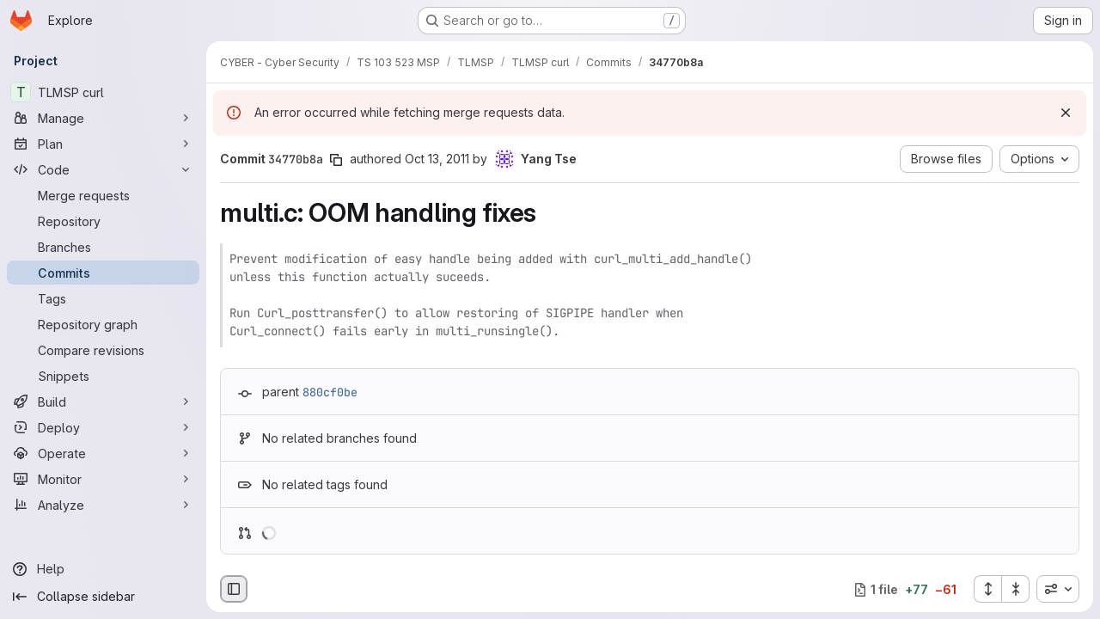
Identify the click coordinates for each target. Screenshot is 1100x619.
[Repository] (103, 221)
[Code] (103, 169)
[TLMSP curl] (103, 92)
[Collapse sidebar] (103, 597)
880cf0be (330, 392)
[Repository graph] (103, 324)
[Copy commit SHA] (336, 160)
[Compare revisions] (103, 350)
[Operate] (103, 453)
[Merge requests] (103, 195)
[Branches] (103, 247)
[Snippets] (103, 376)
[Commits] (103, 272)
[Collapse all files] (1016, 589)
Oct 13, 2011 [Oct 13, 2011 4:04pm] (437, 158)
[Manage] (103, 118)
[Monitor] (103, 479)
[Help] (103, 569)
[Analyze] (103, 505)
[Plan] (103, 144)
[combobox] (1057, 589)
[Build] (103, 401)
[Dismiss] (1065, 112)
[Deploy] (103, 427)
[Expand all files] (987, 589)
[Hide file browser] (234, 589)
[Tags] (103, 298)
